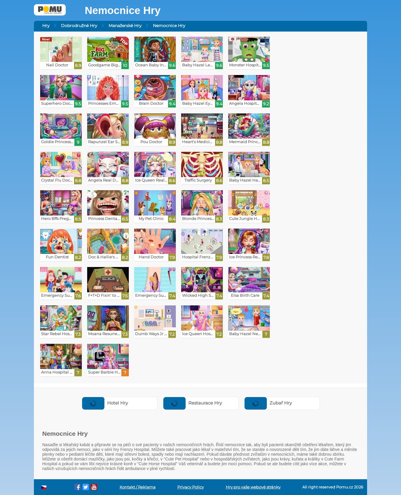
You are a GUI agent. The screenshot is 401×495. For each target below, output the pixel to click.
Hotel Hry (105, 403)
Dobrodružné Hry (79, 25)
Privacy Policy (190, 487)
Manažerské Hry (125, 25)
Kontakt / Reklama (138, 487)
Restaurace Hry (192, 403)
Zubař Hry (268, 403)
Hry (46, 25)
